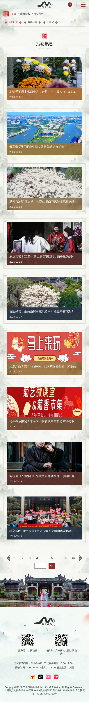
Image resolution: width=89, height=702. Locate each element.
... (59, 558)
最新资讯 (25, 13)
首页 (13, 13)
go (51, 565)
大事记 (50, 22)
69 (74, 558)
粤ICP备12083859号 (64, 690)
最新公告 (32, 22)
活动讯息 (38, 13)
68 (66, 558)
